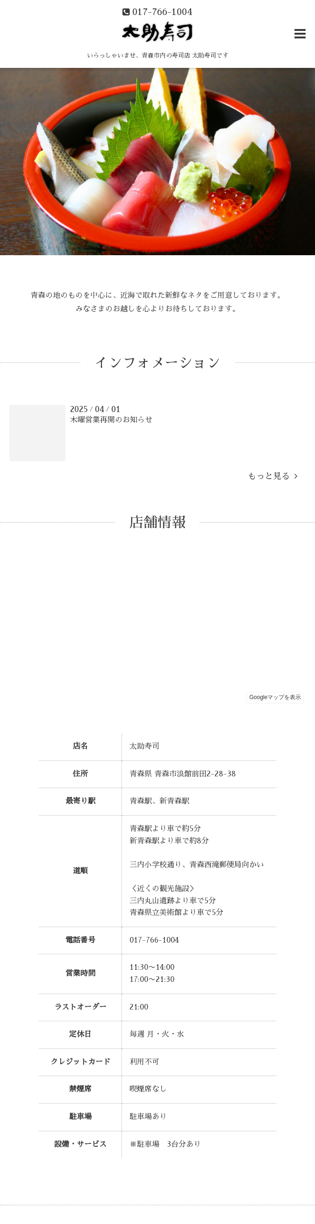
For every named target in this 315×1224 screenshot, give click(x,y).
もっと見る (272, 476)
